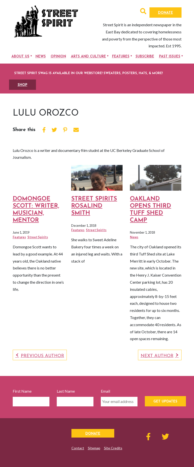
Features (120, 56)
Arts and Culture (88, 56)
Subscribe (145, 56)
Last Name (66, 391)
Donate (165, 13)
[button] (143, 12)
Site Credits (113, 448)
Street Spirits (37, 237)
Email (105, 391)
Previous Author (42, 356)
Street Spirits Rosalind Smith (94, 206)
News (40, 56)
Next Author (157, 356)
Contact (77, 448)
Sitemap (94, 448)
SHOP (22, 85)
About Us (20, 56)
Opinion (58, 56)
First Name (22, 391)
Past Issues (169, 56)
